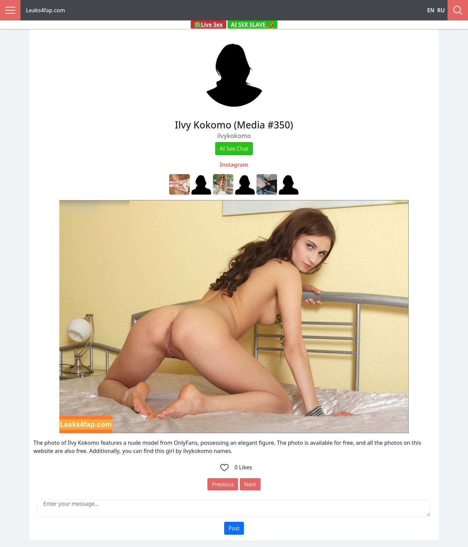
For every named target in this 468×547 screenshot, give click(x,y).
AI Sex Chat (234, 148)
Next (250, 484)
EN (431, 10)
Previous (223, 484)
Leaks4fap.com (45, 10)
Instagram (234, 164)
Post (234, 528)
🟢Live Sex (208, 24)
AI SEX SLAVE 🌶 (252, 24)
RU (441, 10)
